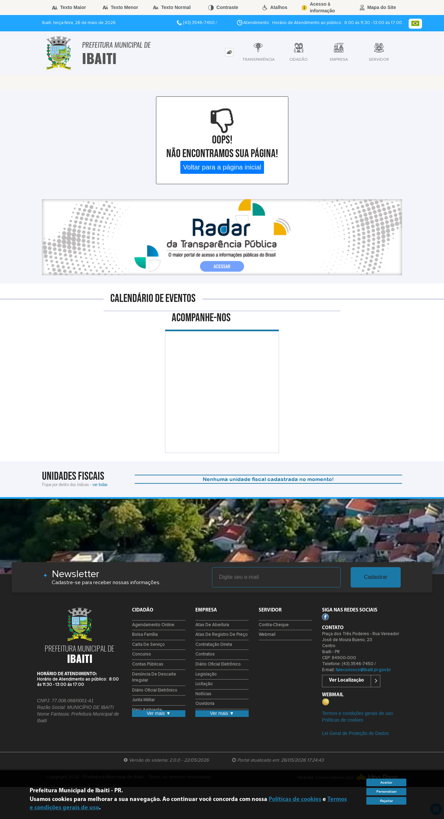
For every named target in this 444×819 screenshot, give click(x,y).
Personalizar (386, 791)
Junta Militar (143, 700)
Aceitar (386, 782)
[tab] (229, 52)
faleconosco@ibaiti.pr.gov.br (363, 670)
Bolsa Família (145, 635)
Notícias (203, 694)
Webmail (267, 635)
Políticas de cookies (342, 720)
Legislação (206, 674)
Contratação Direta (213, 645)
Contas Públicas (147, 664)
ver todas (100, 484)
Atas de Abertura (212, 625)
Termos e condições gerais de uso (357, 713)
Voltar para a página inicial (222, 167)
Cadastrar (375, 577)
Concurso (141, 654)
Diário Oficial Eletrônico (154, 690)
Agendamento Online (153, 625)
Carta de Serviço (148, 645)
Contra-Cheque (274, 625)
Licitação (204, 684)
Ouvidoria (204, 704)
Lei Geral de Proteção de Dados (355, 733)
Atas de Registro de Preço (221, 635)
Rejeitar (386, 801)
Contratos (205, 654)
